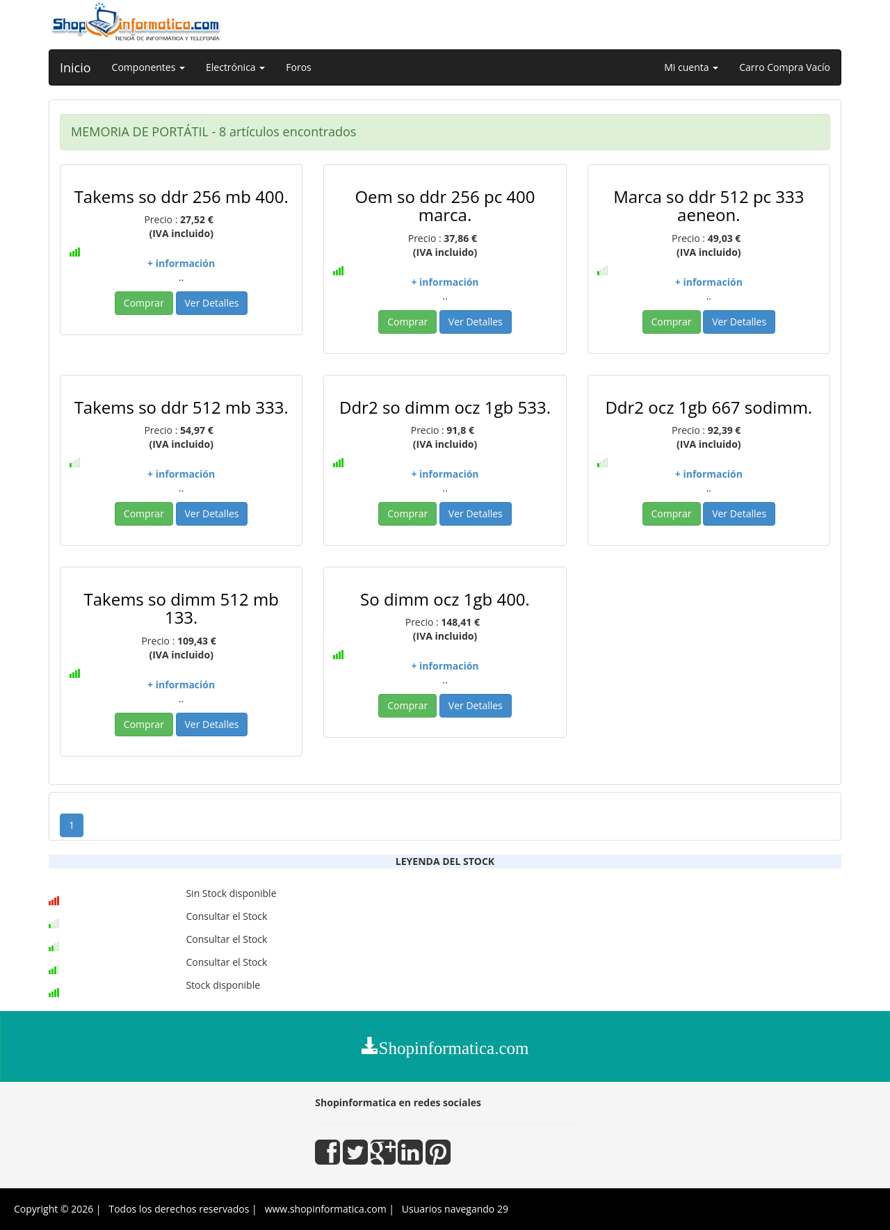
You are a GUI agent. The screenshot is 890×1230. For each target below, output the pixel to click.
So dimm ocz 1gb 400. (445, 599)
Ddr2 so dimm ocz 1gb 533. (445, 407)
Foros (298, 67)
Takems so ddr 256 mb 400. (181, 196)
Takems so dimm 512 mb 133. (180, 608)
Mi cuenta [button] (691, 67)
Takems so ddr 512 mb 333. (181, 407)
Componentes (148, 67)
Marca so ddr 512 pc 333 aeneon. (708, 205)
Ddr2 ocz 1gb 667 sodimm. (708, 407)
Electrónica (235, 67)
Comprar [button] (144, 302)
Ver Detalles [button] (212, 302)
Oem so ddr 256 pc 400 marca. (445, 205)
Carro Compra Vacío (784, 67)
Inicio (75, 67)
